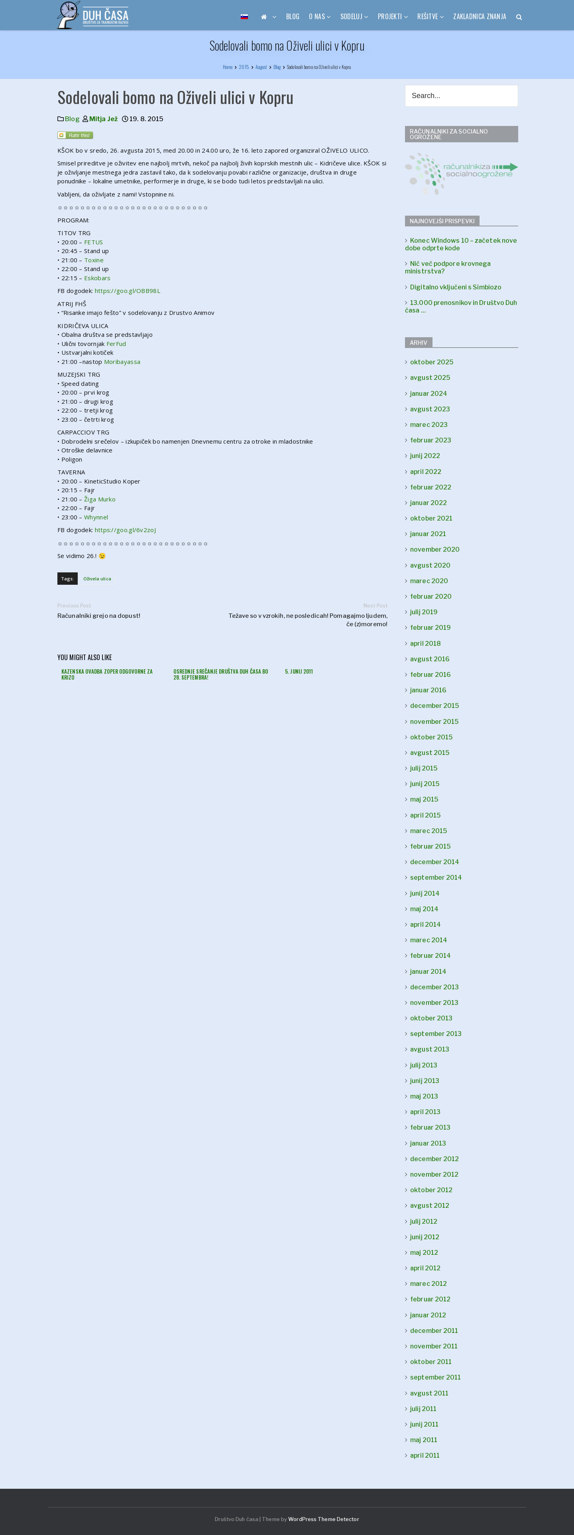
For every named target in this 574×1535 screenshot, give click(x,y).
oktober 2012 (431, 1190)
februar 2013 (430, 1127)
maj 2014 (424, 909)
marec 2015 (428, 831)
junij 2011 (424, 1424)
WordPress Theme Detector (323, 1519)
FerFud (116, 344)
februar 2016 (430, 674)
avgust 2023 (430, 409)
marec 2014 (428, 940)
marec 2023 (429, 424)
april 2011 (425, 1455)
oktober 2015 (431, 737)
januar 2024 (428, 393)
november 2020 (435, 549)
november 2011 (434, 1346)
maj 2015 (424, 799)
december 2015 (434, 706)
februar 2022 (430, 487)
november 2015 (434, 721)
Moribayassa (122, 362)
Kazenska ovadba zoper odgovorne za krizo (107, 674)
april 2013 (425, 1112)
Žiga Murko (100, 499)
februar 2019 (430, 627)
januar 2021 (428, 534)
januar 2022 (428, 503)
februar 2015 (430, 846)
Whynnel (96, 517)
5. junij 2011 (299, 671)
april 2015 (425, 815)
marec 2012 (428, 1283)
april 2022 (425, 472)
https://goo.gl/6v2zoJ (125, 530)
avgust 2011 (429, 1393)
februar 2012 (430, 1299)
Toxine (94, 260)
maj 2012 (424, 1252)
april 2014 (425, 924)
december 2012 (434, 1159)
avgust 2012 (429, 1205)
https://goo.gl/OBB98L (127, 291)
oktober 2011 (431, 1362)
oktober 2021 (431, 518)
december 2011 (434, 1331)
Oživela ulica (97, 579)
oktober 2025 (432, 362)
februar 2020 (431, 596)
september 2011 (435, 1377)
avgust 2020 (430, 565)
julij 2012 (423, 1221)
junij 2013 (424, 1081)
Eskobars (97, 278)
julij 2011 (423, 1409)
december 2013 (434, 987)
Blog (72, 119)
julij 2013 (423, 1065)
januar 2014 (428, 971)
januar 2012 (428, 1315)
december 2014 (434, 862)
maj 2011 (423, 1440)
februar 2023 (430, 440)
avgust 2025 (430, 377)
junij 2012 (424, 1237)
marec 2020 (429, 581)
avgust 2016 (430, 659)
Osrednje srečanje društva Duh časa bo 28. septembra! (221, 674)
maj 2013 (424, 1096)
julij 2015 (424, 768)
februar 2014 (430, 955)
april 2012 (425, 1268)
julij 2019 (424, 612)
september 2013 (436, 1034)
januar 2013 (428, 1143)
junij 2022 (425, 456)
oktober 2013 (431, 1018)
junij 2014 (425, 893)
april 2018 (425, 643)
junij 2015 (425, 784)
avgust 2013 (429, 1049)
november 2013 (434, 1002)
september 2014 (436, 877)
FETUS (93, 242)
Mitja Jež (103, 119)
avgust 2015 (430, 753)
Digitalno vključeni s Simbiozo (455, 287)
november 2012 (434, 1174)
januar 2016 (428, 690)
